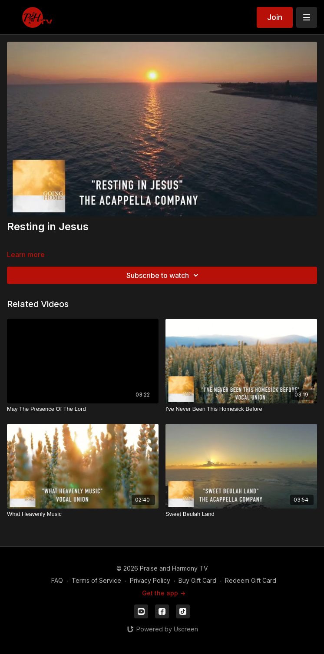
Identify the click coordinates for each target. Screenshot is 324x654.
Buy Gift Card (197, 580)
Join (274, 17)
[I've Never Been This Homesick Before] (241, 409)
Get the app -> (163, 593)
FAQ (57, 580)
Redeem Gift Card (250, 580)
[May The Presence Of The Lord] (83, 409)
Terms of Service (96, 580)
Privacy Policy (150, 580)
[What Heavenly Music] (83, 514)
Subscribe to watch (163, 275)
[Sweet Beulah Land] (241, 514)
